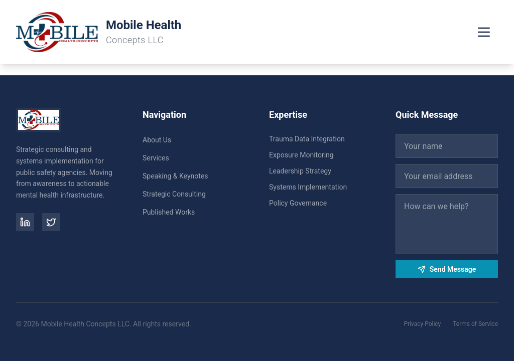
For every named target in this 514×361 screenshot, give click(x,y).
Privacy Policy (422, 323)
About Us (157, 140)
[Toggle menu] (484, 32)
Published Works (169, 212)
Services (156, 158)
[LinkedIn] (25, 222)
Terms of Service (475, 323)
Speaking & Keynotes (175, 176)
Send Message (447, 269)
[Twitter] (51, 222)
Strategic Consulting (174, 194)
